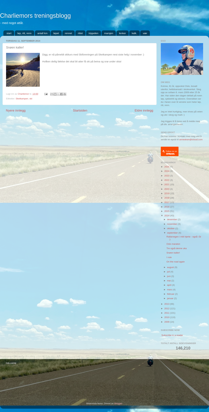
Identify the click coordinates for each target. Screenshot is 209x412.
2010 (167, 317)
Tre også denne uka (177, 248)
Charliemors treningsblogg (35, 15)
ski (30, 98)
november (172, 224)
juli (168, 271)
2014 (167, 215)
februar (171, 294)
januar (170, 298)
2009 (167, 322)
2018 (167, 198)
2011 (167, 313)
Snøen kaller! (173, 252)
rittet (80, 33)
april (169, 285)
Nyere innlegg (16, 110)
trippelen (93, 33)
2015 (167, 211)
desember (172, 219)
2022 (167, 180)
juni (169, 276)
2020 (167, 189)
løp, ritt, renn (24, 33)
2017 (167, 202)
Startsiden (80, 110)
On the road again (176, 261)
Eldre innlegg (144, 110)
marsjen (108, 33)
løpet (56, 33)
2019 (167, 193)
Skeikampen (22, 98)
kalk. (134, 33)
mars (170, 289)
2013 (167, 304)
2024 (167, 171)
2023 (167, 175)
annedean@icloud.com (191, 139)
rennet (68, 33)
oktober (171, 228)
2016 (167, 206)
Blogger (118, 403)
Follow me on (171, 152)
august (170, 267)
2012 (167, 308)
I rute (169, 257)
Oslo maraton (173, 244)
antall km (42, 33)
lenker (122, 33)
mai (169, 280)
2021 (167, 184)
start (9, 33)
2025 (167, 166)
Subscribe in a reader (172, 335)
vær (145, 33)
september (172, 233)
